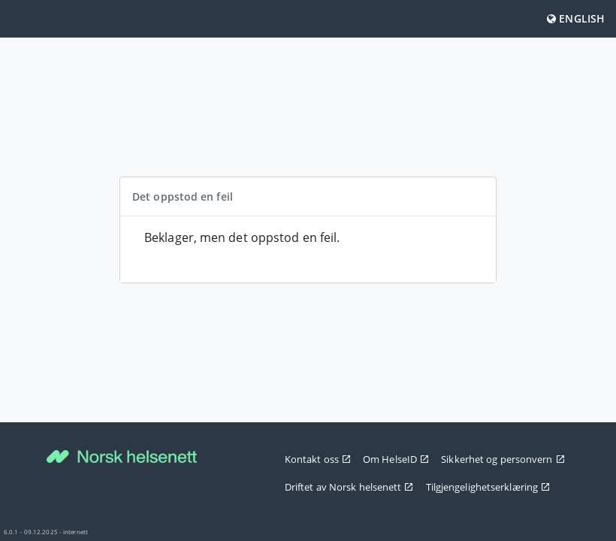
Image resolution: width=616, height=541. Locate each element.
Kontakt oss (318, 459)
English (576, 18)
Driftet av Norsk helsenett (349, 487)
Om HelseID (396, 459)
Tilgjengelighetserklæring (488, 487)
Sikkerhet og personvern (502, 459)
